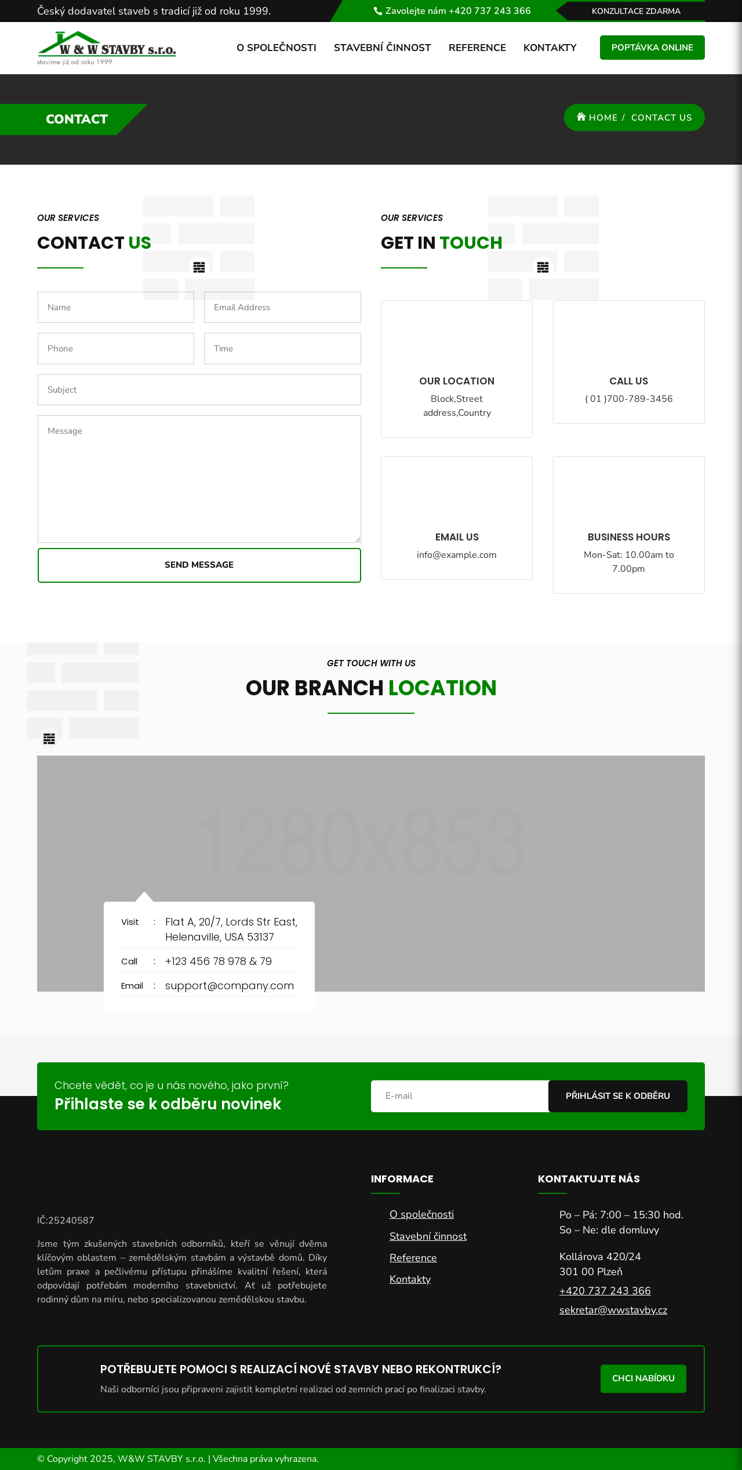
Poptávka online (652, 47)
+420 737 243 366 (605, 1291)
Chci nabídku (643, 1378)
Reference (477, 48)
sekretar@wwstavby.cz (613, 1310)
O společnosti (277, 48)
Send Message (199, 565)
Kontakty (550, 48)
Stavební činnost (382, 48)
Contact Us (661, 118)
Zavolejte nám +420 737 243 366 (458, 11)
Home (603, 118)
